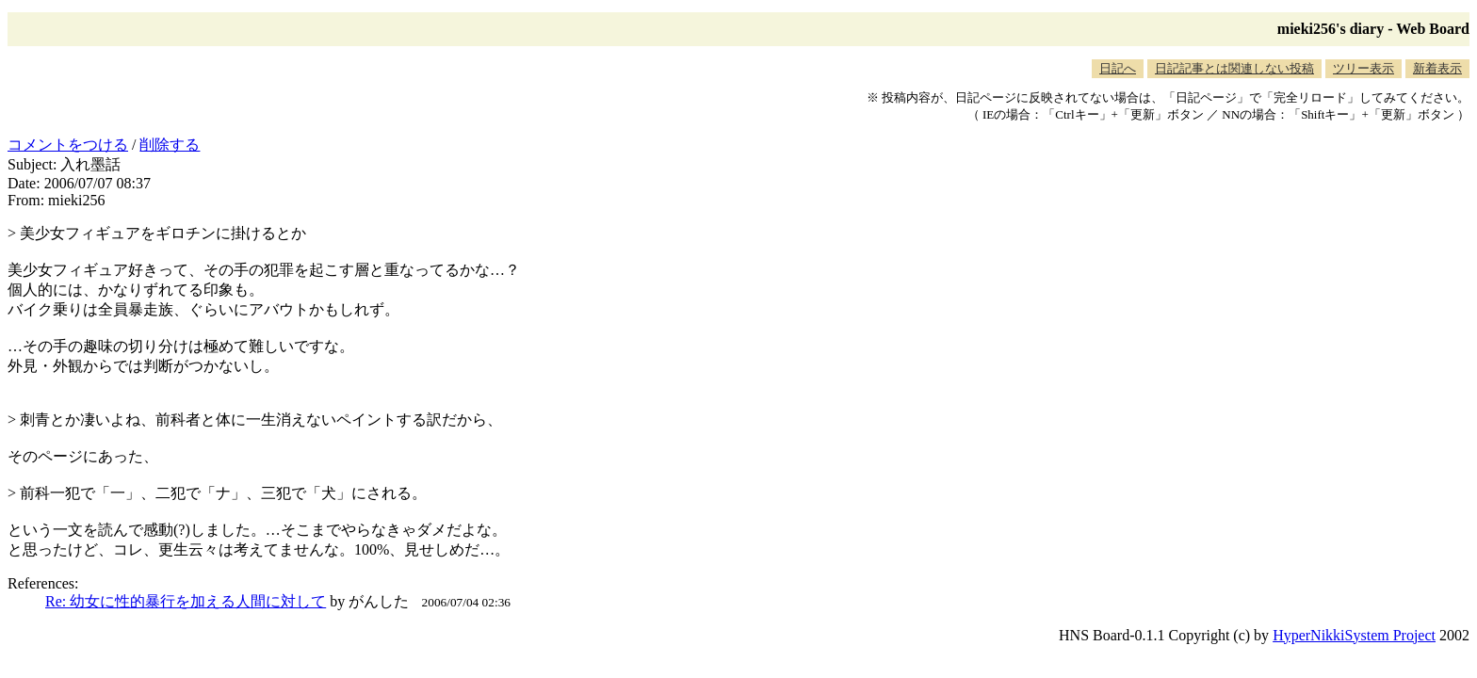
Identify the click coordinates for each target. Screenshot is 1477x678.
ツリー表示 (1363, 68)
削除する (169, 145)
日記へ (1117, 68)
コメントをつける (68, 145)
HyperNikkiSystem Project (1354, 635)
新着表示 (1437, 68)
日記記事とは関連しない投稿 (1234, 68)
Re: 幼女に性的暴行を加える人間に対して (185, 601)
